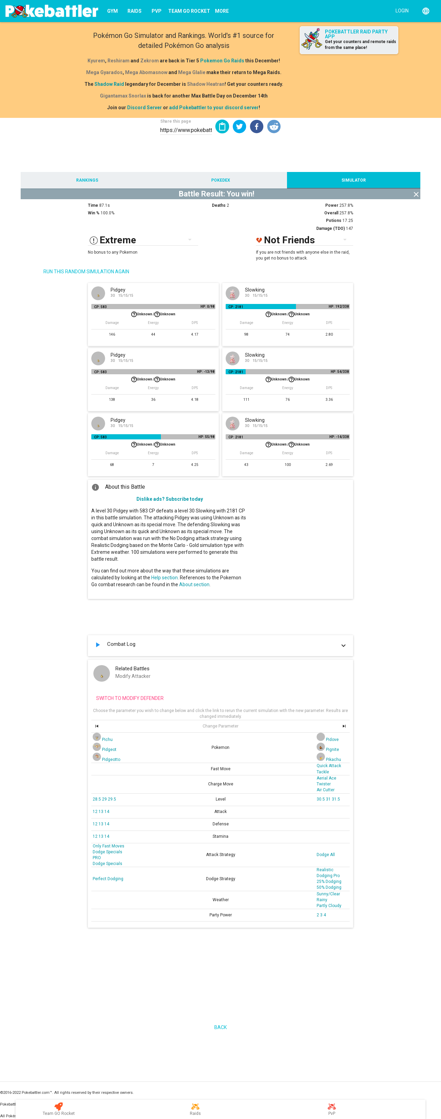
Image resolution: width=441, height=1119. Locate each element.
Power (331, 205)
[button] (239, 126)
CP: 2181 (235, 307)
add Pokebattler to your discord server (214, 107)
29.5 (112, 799)
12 (96, 811)
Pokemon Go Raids (222, 60)
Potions (333, 220)
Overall (331, 213)
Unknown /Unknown (153, 314)
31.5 (336, 799)
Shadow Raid (109, 84)
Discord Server (144, 107)
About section (194, 584)
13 (101, 811)
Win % (94, 213)
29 (105, 799)
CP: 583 (100, 307)
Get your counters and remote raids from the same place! (360, 44)
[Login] (400, 10)
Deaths (219, 205)
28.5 (97, 799)
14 (106, 811)
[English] (426, 11)
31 (329, 799)
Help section (164, 577)
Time (93, 205)
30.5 (321, 799)
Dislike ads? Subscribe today (169, 499)
